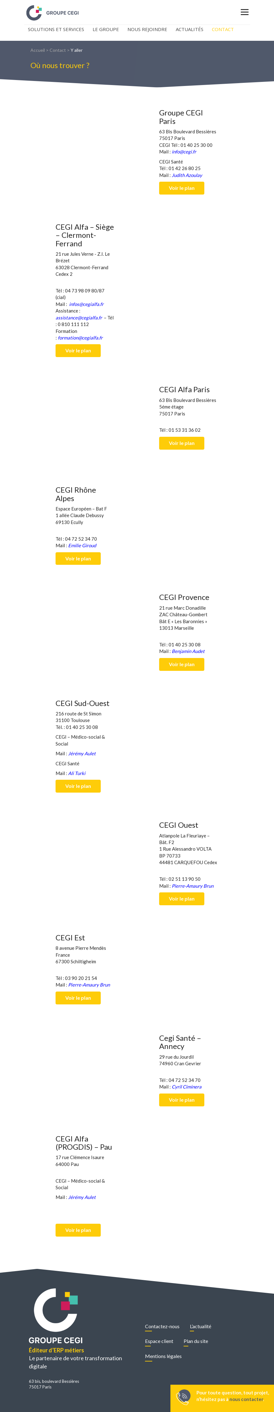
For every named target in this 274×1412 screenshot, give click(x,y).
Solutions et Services (56, 29)
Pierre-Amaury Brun (192, 886)
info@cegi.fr (184, 151)
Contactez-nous (162, 1326)
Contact (223, 29)
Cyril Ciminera (186, 1086)
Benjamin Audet (188, 651)
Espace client (159, 1341)
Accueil (37, 50)
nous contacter (246, 1399)
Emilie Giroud (82, 545)
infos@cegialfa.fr (86, 304)
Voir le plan (182, 188)
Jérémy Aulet (82, 753)
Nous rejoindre (147, 29)
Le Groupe (106, 29)
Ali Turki (76, 773)
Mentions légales (163, 1356)
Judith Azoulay (187, 175)
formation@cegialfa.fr (80, 337)
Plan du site (196, 1341)
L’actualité (200, 1326)
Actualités (189, 29)
